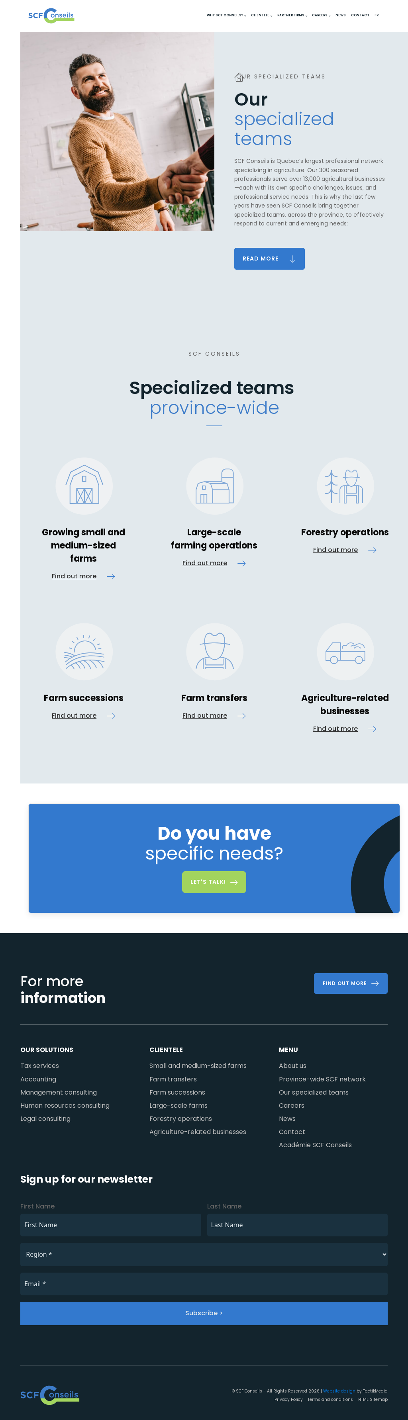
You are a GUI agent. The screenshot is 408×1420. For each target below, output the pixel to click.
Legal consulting (45, 1118)
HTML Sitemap (373, 1399)
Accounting (38, 1079)
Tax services (39, 1065)
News (340, 15)
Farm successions (177, 1092)
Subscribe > (204, 1313)
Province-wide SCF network (322, 1079)
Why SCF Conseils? (225, 15)
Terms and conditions (330, 1399)
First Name (37, 1206)
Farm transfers (173, 1079)
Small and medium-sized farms (198, 1065)
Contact (360, 15)
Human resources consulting (65, 1105)
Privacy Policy (289, 1399)
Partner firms (290, 15)
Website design (339, 1391)
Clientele (260, 15)
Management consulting (58, 1092)
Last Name (224, 1206)
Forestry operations (180, 1118)
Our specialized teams (314, 1092)
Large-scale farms (178, 1105)
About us (292, 1065)
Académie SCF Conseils (315, 1145)
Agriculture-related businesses (197, 1131)
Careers (320, 15)
